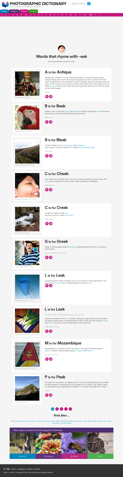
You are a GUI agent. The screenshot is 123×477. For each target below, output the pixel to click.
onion (67, 318)
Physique (78, 421)
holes (90, 283)
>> (70, 409)
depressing (90, 147)
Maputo (48, 351)
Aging (47, 92)
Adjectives (49, 151)
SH (70, 15)
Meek (57, 421)
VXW (90, 15)
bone (47, 181)
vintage (52, 86)
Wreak (68, 423)
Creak (32, 421)
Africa (55, 354)
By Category (48, 456)
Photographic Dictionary (38, 3)
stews (50, 323)
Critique (38, 421)
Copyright (19, 472)
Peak (60, 376)
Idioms (33, 11)
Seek (94, 421)
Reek (90, 421)
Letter (4, 11)
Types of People (51, 253)
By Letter (22, 456)
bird (79, 111)
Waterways (49, 219)
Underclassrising (21, 165)
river (66, 213)
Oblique (71, 421)
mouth (67, 111)
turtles (99, 111)
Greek (62, 241)
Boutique (19, 421)
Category (14, 11)
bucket (58, 283)
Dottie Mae (19, 97)
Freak (48, 421)
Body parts (49, 117)
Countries (48, 354)
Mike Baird (18, 233)
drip (76, 281)
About (6, 472)
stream (70, 215)
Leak (60, 275)
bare (63, 145)
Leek (60, 309)
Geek (52, 421)
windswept (80, 145)
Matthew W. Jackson (21, 199)
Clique (26, 421)
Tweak (63, 423)
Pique (85, 421)
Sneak (109, 421)
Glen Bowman (19, 131)
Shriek (99, 421)
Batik (13, 421)
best (85, 384)
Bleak (62, 139)
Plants (56, 327)
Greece (72, 247)
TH (85, 15)
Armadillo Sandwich (46, 472)
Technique (56, 423)
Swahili (90, 351)
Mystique (63, 421)
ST (76, 15)
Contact (11, 472)
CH (26, 15)
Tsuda (17, 402)
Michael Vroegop (21, 301)
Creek (62, 207)
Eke (43, 421)
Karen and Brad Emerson (23, 334)
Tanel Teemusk (20, 267)
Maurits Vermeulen (21, 368)
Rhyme (24, 11)
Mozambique (69, 343)
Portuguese (79, 351)
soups (105, 321)
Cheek (63, 173)
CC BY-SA (27, 97)
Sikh (104, 421)
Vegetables (49, 327)
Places (47, 390)
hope (81, 147)
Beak (60, 105)
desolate (69, 145)
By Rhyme (74, 456)
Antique (64, 72)
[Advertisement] (61, 29)
